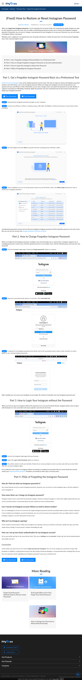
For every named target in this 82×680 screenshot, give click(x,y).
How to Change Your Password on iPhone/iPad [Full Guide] (42, 622)
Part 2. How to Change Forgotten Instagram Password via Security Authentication (33, 63)
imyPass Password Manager (10, 83)
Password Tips (21, 9)
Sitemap (42, 676)
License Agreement (32, 676)
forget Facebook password (17, 471)
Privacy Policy (6, 676)
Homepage (5, 9)
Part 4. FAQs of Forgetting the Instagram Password (22, 68)
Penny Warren (24, 24)
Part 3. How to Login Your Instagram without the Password (25, 66)
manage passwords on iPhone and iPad (34, 231)
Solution (12, 9)
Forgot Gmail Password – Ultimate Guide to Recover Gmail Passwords (14, 595)
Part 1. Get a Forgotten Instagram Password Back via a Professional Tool (29, 60)
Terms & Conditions (18, 676)
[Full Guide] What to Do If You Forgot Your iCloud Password (41, 594)
